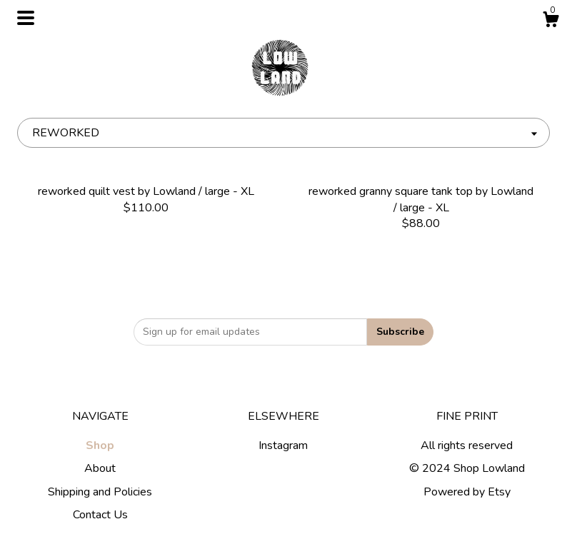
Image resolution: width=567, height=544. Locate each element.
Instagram (283, 445)
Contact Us (100, 515)
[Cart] (550, 22)
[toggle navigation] (25, 18)
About (100, 468)
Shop (100, 445)
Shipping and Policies (100, 492)
